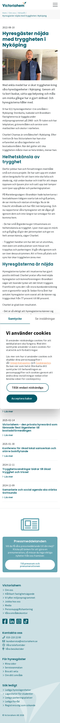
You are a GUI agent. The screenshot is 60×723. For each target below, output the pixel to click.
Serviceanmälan (13, 667)
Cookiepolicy (43, 362)
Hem (4, 12)
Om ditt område (14, 675)
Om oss (12, 12)
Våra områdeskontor (16, 613)
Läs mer (7, 411)
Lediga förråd (12, 701)
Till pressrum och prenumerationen (30, 565)
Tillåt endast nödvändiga (27, 387)
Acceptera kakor (22, 398)
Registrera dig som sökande (20, 705)
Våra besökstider (13, 648)
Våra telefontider (13, 645)
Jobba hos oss (12, 601)
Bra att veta (11, 671)
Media (8, 605)
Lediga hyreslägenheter (18, 689)
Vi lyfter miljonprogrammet (20, 597)
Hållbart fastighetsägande (19, 593)
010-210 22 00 (11, 637)
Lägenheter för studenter (19, 693)
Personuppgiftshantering (19, 609)
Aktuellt (21, 12)
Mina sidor (10, 663)
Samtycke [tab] (15, 318)
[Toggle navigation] (55, 5)
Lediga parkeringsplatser (18, 697)
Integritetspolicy (20, 362)
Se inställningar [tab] (45, 318)
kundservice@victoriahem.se (19, 641)
